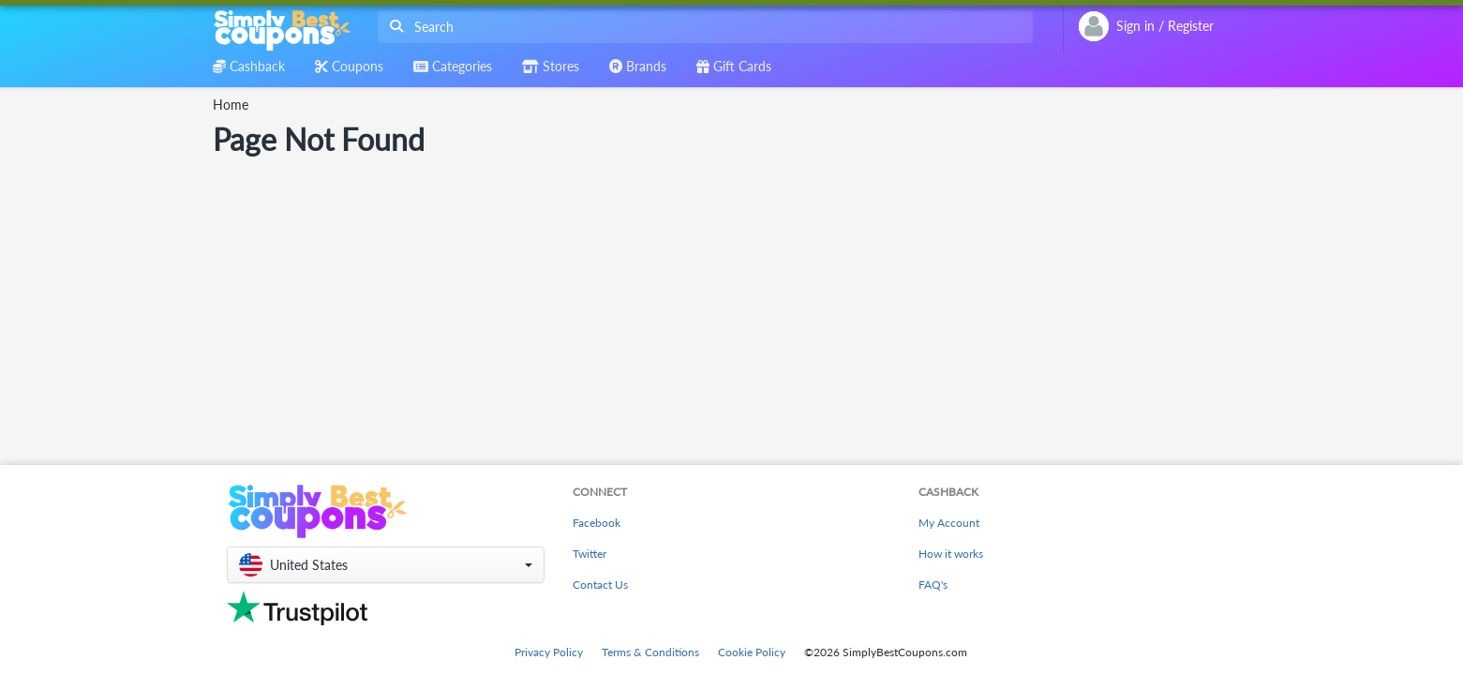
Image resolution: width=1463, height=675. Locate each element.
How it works (950, 554)
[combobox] (701, 26)
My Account (948, 523)
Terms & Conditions (650, 652)
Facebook (596, 523)
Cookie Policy (751, 652)
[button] (386, 565)
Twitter (589, 554)
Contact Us (600, 585)
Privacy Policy (549, 652)
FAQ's (933, 585)
